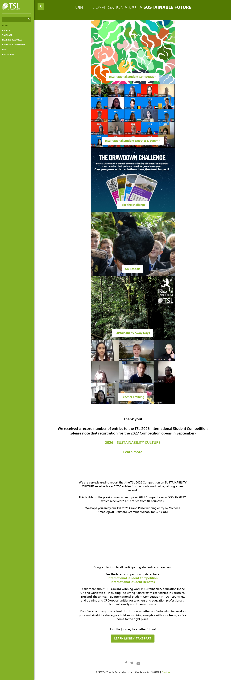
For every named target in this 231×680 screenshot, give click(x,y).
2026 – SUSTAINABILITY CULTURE (133, 442)
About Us (7, 30)
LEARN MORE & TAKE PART (133, 638)
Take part (8, 35)
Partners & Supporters (14, 45)
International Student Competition (133, 578)
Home (6, 25)
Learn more (133, 452)
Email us (166, 672)
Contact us (9, 54)
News (5, 49)
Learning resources (13, 40)
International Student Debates (133, 582)
